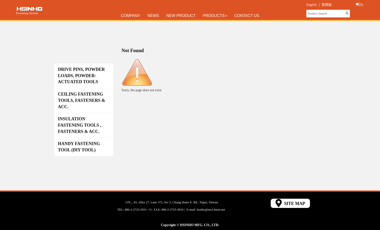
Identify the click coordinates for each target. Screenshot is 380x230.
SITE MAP (290, 203)
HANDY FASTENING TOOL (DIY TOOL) (79, 146)
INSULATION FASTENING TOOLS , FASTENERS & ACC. (79, 125)
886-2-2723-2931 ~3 (138, 209)
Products (215, 16)
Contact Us (246, 16)
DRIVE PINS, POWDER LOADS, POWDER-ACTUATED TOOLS (81, 75)
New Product (181, 16)
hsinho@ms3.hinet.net (211, 209)
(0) (359, 5)
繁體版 (327, 5)
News (153, 16)
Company (130, 16)
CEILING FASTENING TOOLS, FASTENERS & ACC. (81, 100)
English (311, 5)
